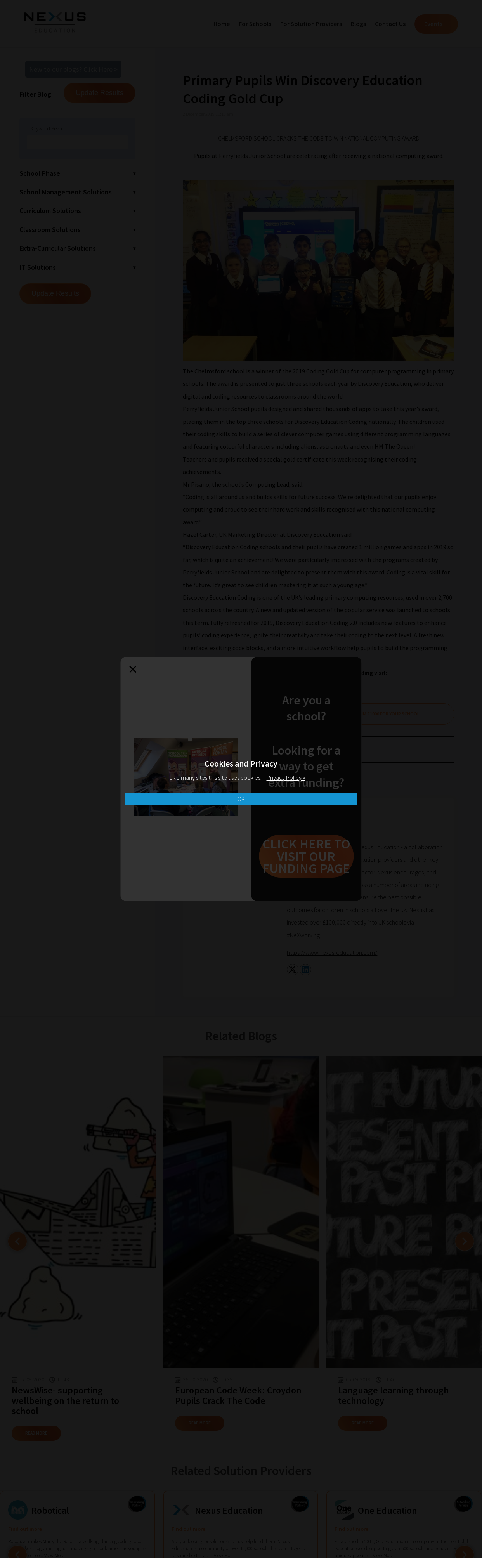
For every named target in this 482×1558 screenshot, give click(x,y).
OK (241, 799)
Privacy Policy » (286, 777)
